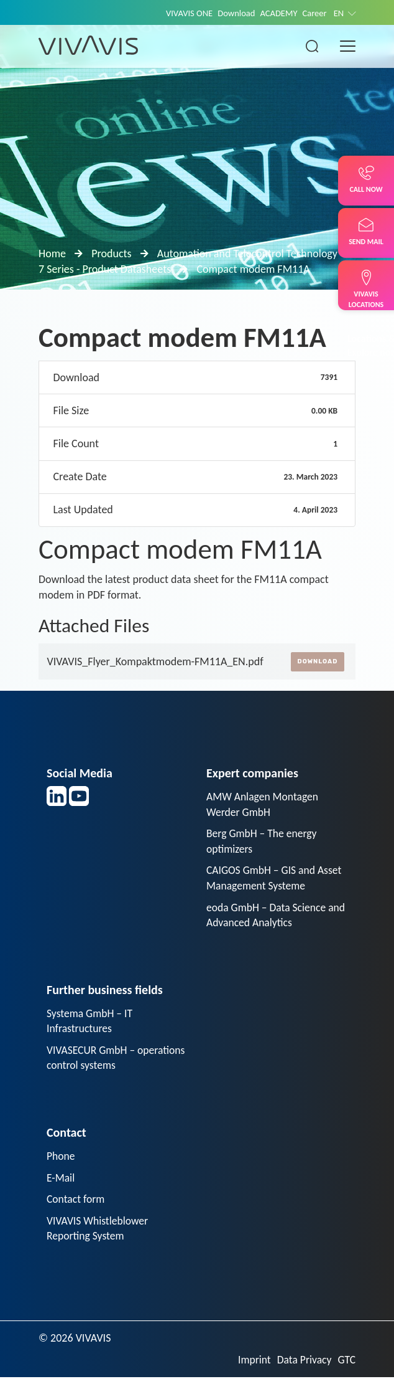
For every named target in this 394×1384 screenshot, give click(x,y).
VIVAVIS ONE (185, 13)
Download (233, 13)
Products (111, 253)
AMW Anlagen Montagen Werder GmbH (263, 804)
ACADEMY (277, 13)
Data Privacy (303, 1366)
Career (313, 13)
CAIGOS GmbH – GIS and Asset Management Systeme (275, 879)
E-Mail (61, 1183)
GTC (346, 1366)
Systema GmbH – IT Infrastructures (91, 1024)
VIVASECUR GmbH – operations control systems (107, 1061)
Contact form (76, 1204)
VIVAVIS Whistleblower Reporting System (98, 1234)
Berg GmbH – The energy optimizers (262, 841)
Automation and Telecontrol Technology (247, 253)
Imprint (252, 1366)
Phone (61, 1160)
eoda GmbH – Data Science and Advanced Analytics (267, 917)
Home (52, 253)
